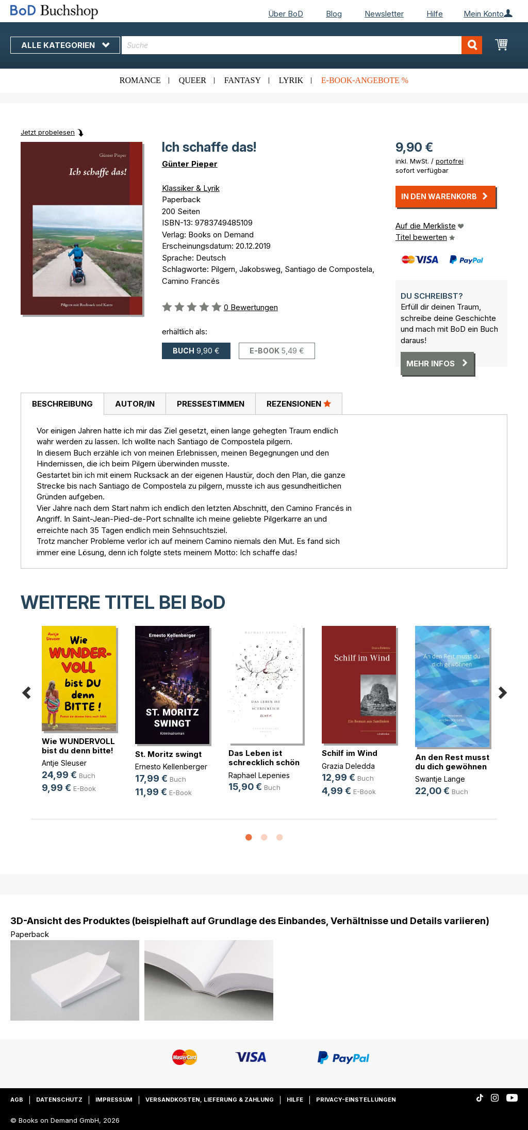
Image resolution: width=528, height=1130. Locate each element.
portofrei (450, 161)
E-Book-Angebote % (364, 80)
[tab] (62, 404)
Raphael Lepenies (259, 775)
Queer (192, 80)
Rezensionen (299, 403)
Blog (334, 14)
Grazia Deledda (348, 766)
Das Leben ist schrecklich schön (264, 757)
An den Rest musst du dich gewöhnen (452, 761)
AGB (16, 1099)
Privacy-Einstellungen (356, 1099)
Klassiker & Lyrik (191, 188)
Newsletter (384, 14)
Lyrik (291, 80)
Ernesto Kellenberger (171, 766)
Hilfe (434, 14)
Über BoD (285, 14)
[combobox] (302, 45)
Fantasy (242, 80)
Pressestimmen (210, 404)
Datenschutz (59, 1099)
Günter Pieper (190, 164)
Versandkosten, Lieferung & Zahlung (209, 1099)
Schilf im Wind (349, 753)
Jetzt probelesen (48, 132)
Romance (140, 80)
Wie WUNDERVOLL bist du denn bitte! (78, 745)
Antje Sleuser (64, 762)
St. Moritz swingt (168, 754)
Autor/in (135, 404)
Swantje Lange (440, 778)
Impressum (114, 1099)
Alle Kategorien (65, 45)
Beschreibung (62, 404)
